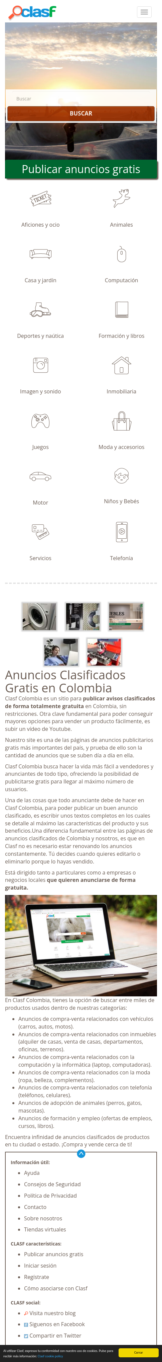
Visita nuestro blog (50, 1313)
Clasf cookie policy (50, 1356)
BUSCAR (81, 113)
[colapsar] (144, 12)
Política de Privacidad (50, 1195)
